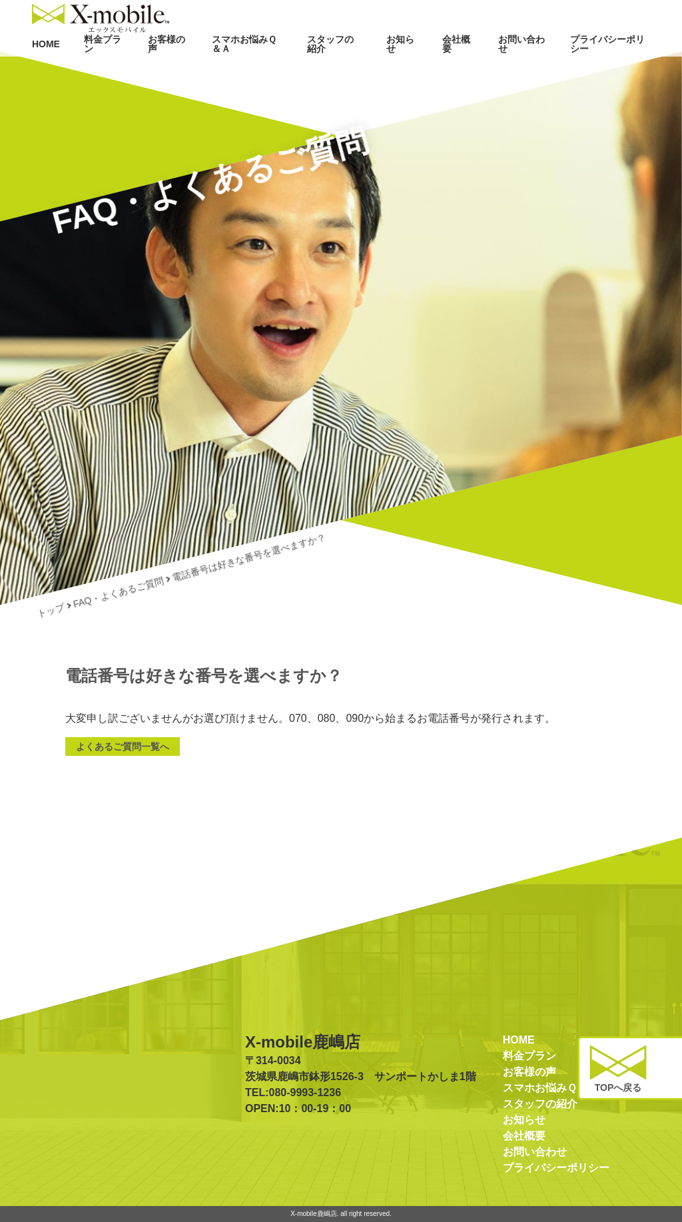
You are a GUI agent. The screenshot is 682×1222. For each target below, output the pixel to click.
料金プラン (103, 72)
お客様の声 (167, 72)
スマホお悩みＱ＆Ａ (246, 72)
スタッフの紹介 (334, 72)
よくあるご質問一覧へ (122, 746)
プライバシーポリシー (610, 72)
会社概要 (458, 72)
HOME (47, 72)
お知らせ (402, 72)
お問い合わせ (522, 72)
